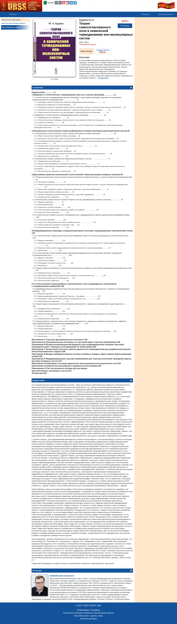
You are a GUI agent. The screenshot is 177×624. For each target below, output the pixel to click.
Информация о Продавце (88, 610)
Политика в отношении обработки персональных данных (88, 613)
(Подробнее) (103, 78)
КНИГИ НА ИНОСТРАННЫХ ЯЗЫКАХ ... (14, 23)
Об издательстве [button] (52, 7)
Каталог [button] (12, 14)
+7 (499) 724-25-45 (86, 2)
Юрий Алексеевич (62, 576)
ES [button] (56, 3)
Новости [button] (92, 7)
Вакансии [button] (104, 7)
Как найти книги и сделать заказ (88, 616)
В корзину (124, 26)
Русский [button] (50, 3)
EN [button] (60, 3)
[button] (63, 2)
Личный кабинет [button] (165, 14)
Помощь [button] (145, 14)
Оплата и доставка (88, 619)
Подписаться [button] (80, 7)
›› (103, 51)
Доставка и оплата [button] (120, 7)
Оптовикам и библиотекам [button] (143, 7)
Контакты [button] (67, 7)
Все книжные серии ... (12, 27)
